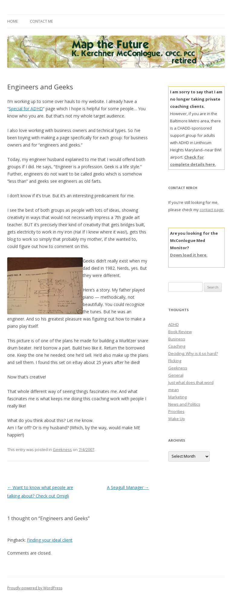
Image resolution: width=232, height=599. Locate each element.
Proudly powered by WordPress (34, 588)
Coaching (176, 346)
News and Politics (184, 404)
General (175, 375)
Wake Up (176, 418)
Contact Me (41, 21)
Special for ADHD (26, 108)
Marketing (177, 397)
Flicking (174, 360)
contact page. (212, 209)
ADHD (173, 324)
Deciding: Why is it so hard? (193, 353)
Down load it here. (189, 255)
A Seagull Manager (128, 487)
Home (12, 21)
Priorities (176, 411)
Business (176, 339)
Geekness (62, 449)
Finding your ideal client (49, 540)
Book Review (180, 331)
